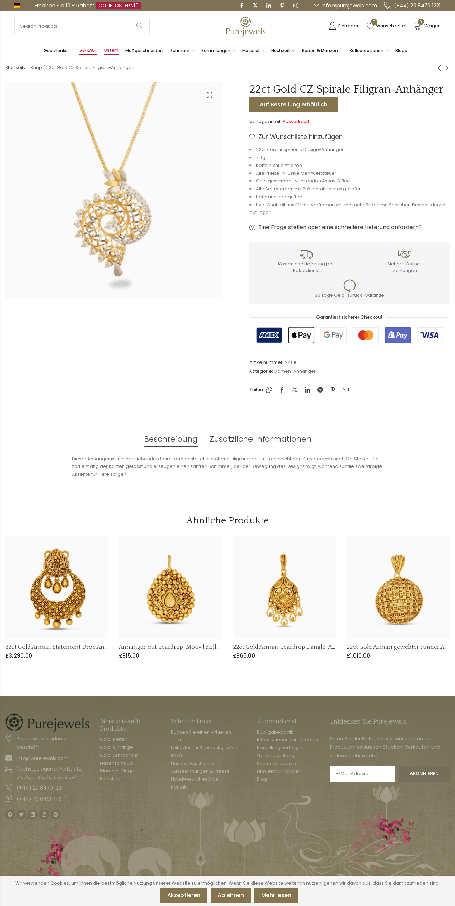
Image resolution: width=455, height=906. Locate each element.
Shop (36, 67)
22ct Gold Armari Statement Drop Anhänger (64, 647)
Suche (140, 26)
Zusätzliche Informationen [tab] (260, 439)
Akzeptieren (183, 895)
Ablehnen (231, 895)
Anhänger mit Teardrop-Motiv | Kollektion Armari (186, 647)
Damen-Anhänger (295, 371)
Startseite (16, 67)
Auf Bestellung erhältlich (294, 104)
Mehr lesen (276, 895)
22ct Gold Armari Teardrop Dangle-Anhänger (294, 647)
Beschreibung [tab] (171, 439)
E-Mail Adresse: (362, 774)
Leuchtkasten (209, 95)
